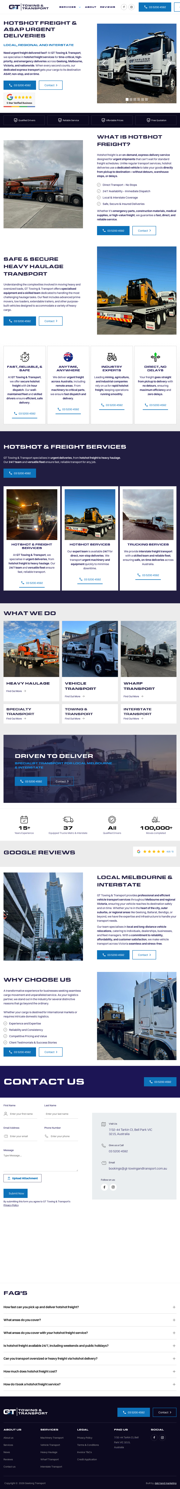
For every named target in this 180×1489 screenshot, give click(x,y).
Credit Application (87, 1459)
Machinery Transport (51, 1437)
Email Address (11, 1127)
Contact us (9, 1466)
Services (8, 1445)
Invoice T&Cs (84, 1452)
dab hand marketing (165, 1483)
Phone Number (52, 1127)
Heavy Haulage (48, 1452)
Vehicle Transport (50, 1445)
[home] (29, 7)
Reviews (8, 1459)
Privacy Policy (11, 1205)
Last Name (50, 1105)
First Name (9, 1105)
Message (9, 1150)
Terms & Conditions (88, 1445)
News (7, 1452)
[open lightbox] (136, 63)
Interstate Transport (51, 1466)
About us (8, 1437)
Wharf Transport (49, 1459)
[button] (70, 7)
